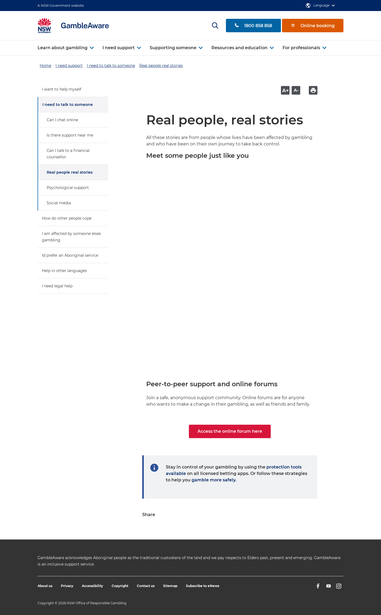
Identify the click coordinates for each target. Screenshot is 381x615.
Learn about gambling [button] (62, 47)
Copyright (120, 586)
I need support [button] (118, 47)
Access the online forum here (229, 431)
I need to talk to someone (111, 65)
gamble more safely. (214, 479)
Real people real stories (161, 65)
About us (45, 586)
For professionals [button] (301, 47)
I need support (69, 65)
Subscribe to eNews (202, 586)
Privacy (67, 586)
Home (45, 65)
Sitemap (170, 586)
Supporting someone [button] (173, 47)
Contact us (146, 586)
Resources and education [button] (239, 47)
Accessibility (92, 586)
